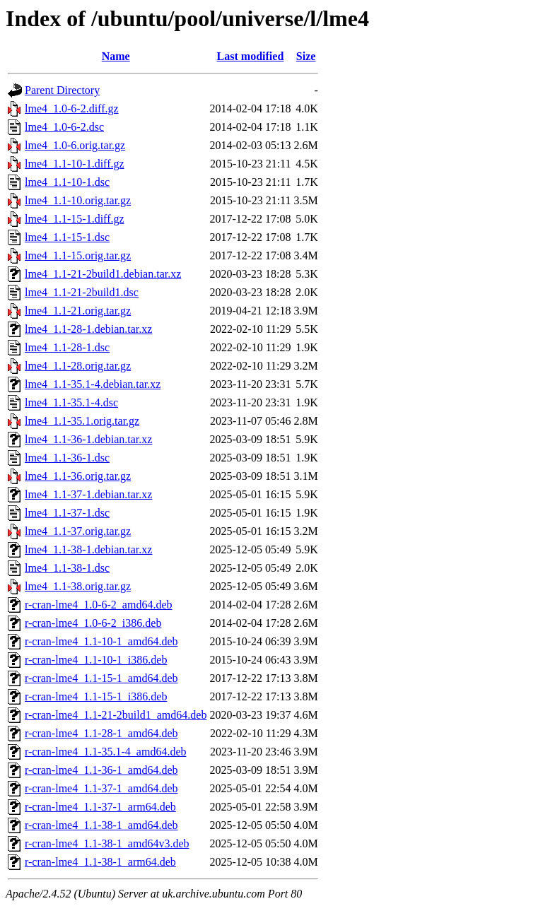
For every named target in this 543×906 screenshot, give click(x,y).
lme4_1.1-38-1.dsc (67, 568)
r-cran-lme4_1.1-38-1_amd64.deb (101, 825)
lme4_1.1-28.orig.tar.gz (78, 366)
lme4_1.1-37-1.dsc (67, 513)
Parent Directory (62, 90)
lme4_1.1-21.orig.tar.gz (78, 311)
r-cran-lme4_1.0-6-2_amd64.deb (99, 605)
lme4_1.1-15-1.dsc (67, 237)
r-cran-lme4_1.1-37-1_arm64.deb (100, 807)
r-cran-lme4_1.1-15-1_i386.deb (96, 696)
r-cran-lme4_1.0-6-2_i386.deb (93, 623)
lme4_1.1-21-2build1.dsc (82, 292)
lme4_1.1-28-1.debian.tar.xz (88, 329)
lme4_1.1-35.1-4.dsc (71, 402)
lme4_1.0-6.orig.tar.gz (75, 145)
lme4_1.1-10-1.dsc (67, 182)
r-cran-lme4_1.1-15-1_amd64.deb (101, 678)
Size (306, 56)
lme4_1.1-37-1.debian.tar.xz (88, 494)
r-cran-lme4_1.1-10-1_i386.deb (96, 660)
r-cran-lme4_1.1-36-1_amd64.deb (101, 770)
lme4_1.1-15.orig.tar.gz (78, 255)
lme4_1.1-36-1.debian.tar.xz (88, 439)
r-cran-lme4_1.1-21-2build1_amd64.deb (115, 715)
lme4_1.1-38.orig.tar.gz (78, 586)
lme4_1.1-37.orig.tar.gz (78, 531)
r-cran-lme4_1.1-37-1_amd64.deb (101, 788)
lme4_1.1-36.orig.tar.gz (78, 476)
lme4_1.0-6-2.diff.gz (72, 108)
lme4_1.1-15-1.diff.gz (74, 219)
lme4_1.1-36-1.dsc (67, 458)
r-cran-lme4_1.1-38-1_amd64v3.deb (107, 843)
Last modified (250, 56)
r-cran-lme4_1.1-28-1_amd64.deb (101, 733)
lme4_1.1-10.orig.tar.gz (78, 200)
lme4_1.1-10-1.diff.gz (74, 164)
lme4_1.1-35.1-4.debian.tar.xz (92, 384)
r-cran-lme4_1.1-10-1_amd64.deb (101, 641)
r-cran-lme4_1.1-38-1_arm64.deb (100, 862)
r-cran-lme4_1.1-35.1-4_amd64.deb (106, 752)
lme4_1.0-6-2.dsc (64, 127)
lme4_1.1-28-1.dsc (67, 347)
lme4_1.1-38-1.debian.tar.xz (88, 549)
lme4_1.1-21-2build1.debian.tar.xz (103, 274)
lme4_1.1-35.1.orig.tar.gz (82, 421)
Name (116, 56)
